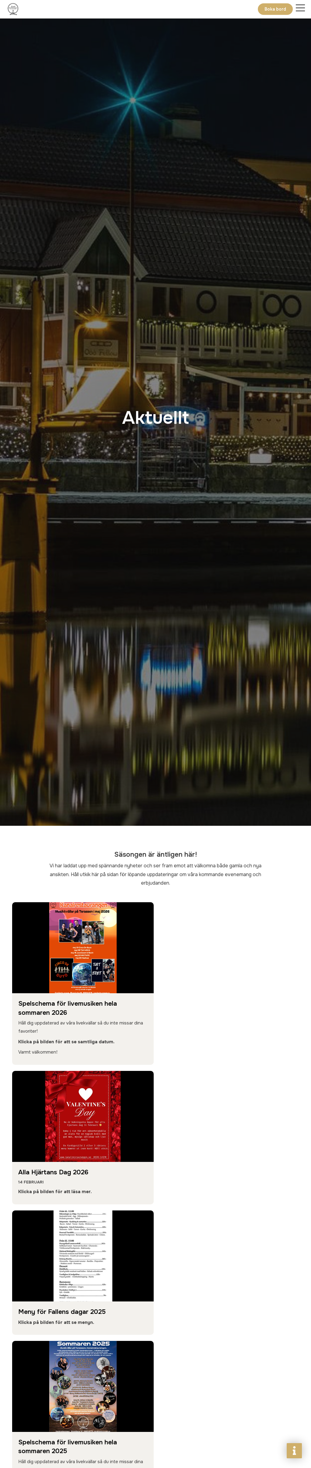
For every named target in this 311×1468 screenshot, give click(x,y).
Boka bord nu (43, 1423)
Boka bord (275, 9)
